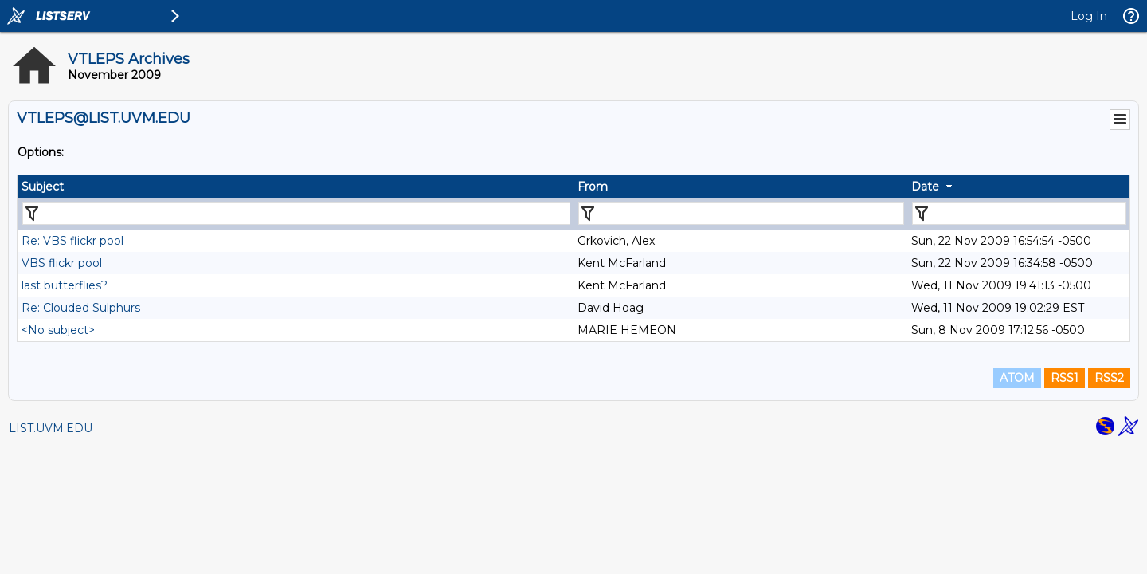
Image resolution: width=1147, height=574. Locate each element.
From (592, 186)
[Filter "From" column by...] (741, 213)
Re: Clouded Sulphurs (81, 308)
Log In (1089, 16)
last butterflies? (65, 285)
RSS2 (1109, 378)
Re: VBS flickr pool (72, 241)
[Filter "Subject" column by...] (296, 213)
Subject (43, 186)
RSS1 (1064, 378)
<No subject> (58, 330)
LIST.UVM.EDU (50, 428)
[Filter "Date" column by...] (1019, 213)
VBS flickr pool (62, 263)
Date (925, 186)
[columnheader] (296, 186)
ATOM (1017, 378)
